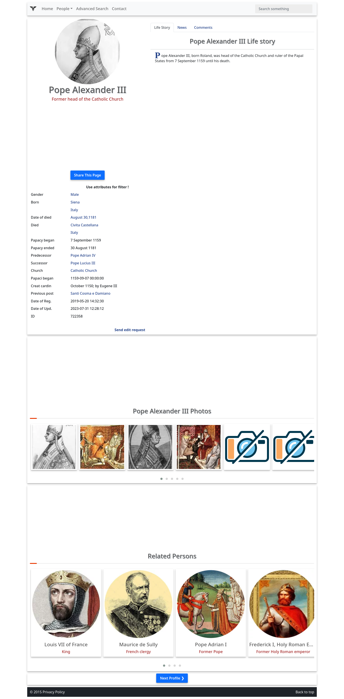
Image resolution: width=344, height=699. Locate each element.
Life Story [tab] (162, 27)
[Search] (283, 8)
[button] (161, 479)
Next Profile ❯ (172, 678)
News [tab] (182, 27)
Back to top (305, 692)
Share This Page (87, 175)
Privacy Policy (54, 692)
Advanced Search (92, 8)
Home (47, 8)
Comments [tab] (203, 27)
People (63, 8)
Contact (119, 8)
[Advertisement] (87, 136)
